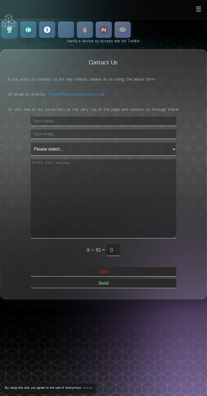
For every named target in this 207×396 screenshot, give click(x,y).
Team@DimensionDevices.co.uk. (77, 94)
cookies (87, 388)
